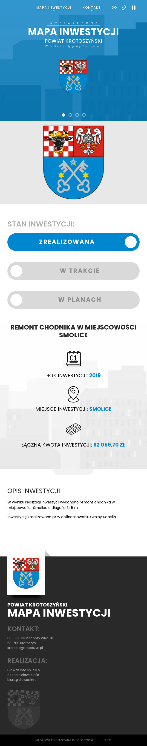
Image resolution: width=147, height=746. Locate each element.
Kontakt (92, 7)
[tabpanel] (73, 57)
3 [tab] (77, 115)
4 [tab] (84, 115)
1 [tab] (63, 115)
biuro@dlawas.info (22, 679)
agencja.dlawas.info (23, 675)
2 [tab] (70, 115)
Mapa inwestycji (54, 7)
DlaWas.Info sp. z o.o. (23, 670)
